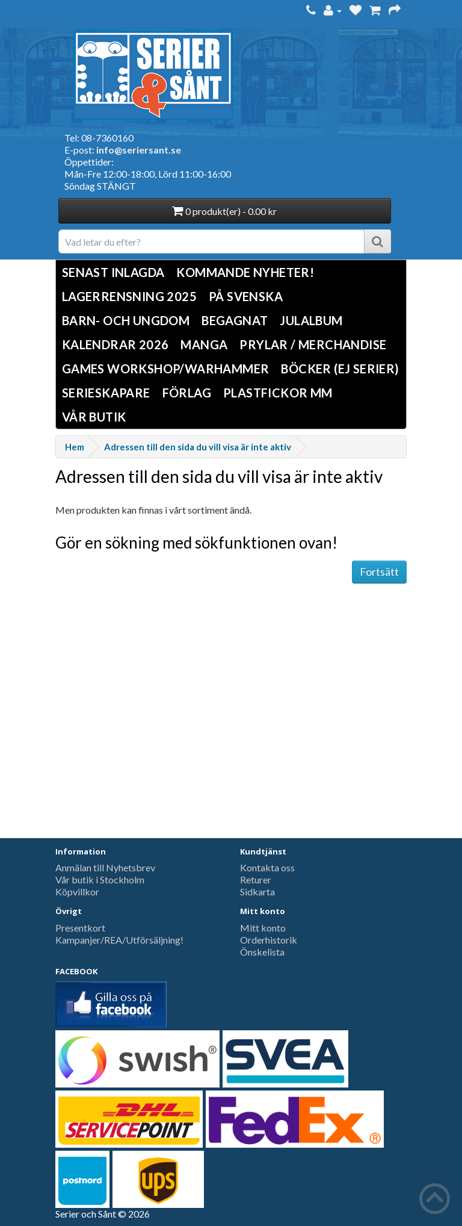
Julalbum (311, 320)
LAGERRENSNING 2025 (129, 296)
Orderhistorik (268, 939)
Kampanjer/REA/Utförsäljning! (119, 939)
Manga (203, 344)
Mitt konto (263, 927)
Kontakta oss (267, 867)
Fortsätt (379, 571)
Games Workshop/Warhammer (166, 368)
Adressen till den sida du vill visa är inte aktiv (197, 446)
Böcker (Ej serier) (340, 368)
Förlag (186, 392)
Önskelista (262, 951)
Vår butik (94, 416)
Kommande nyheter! (245, 272)
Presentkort (80, 927)
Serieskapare (106, 392)
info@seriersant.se (138, 149)
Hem (74, 446)
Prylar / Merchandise (312, 344)
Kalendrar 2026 (115, 344)
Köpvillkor (77, 891)
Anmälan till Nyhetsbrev (105, 867)
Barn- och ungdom (125, 320)
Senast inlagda (113, 272)
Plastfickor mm (278, 392)
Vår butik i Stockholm (99, 879)
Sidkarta (257, 891)
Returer (255, 879)
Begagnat (235, 320)
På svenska (246, 296)
